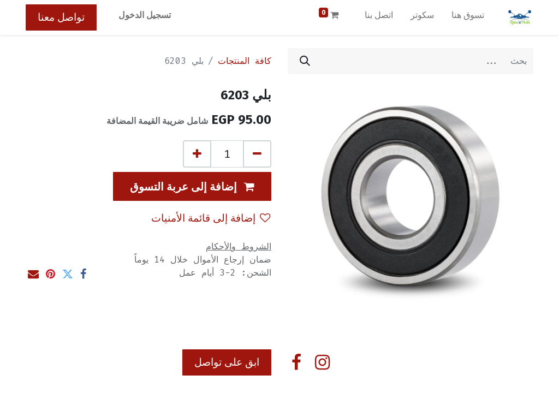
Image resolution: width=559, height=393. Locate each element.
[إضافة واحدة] (197, 154)
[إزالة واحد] (257, 154)
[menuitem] (467, 17)
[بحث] (305, 61)
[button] (192, 186)
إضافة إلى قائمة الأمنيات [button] (210, 218)
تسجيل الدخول (144, 15)
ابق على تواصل (226, 362)
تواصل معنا (61, 17)
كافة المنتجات (244, 61)
